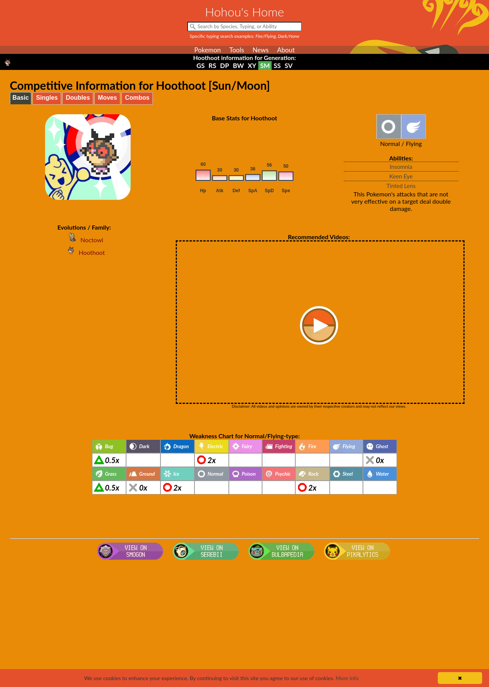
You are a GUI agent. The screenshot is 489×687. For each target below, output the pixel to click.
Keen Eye (401, 176)
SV (289, 66)
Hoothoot (84, 252)
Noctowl (84, 239)
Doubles (78, 97)
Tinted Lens (401, 185)
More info (346, 678)
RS (212, 66)
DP (224, 66)
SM (265, 66)
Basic (21, 97)
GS (200, 66)
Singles (47, 97)
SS (277, 66)
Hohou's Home (244, 11)
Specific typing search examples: (245, 36)
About (286, 50)
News (261, 50)
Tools (236, 50)
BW (238, 66)
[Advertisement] (244, 623)
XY (252, 66)
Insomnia (401, 166)
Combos (137, 97)
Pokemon (207, 50)
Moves (107, 97)
